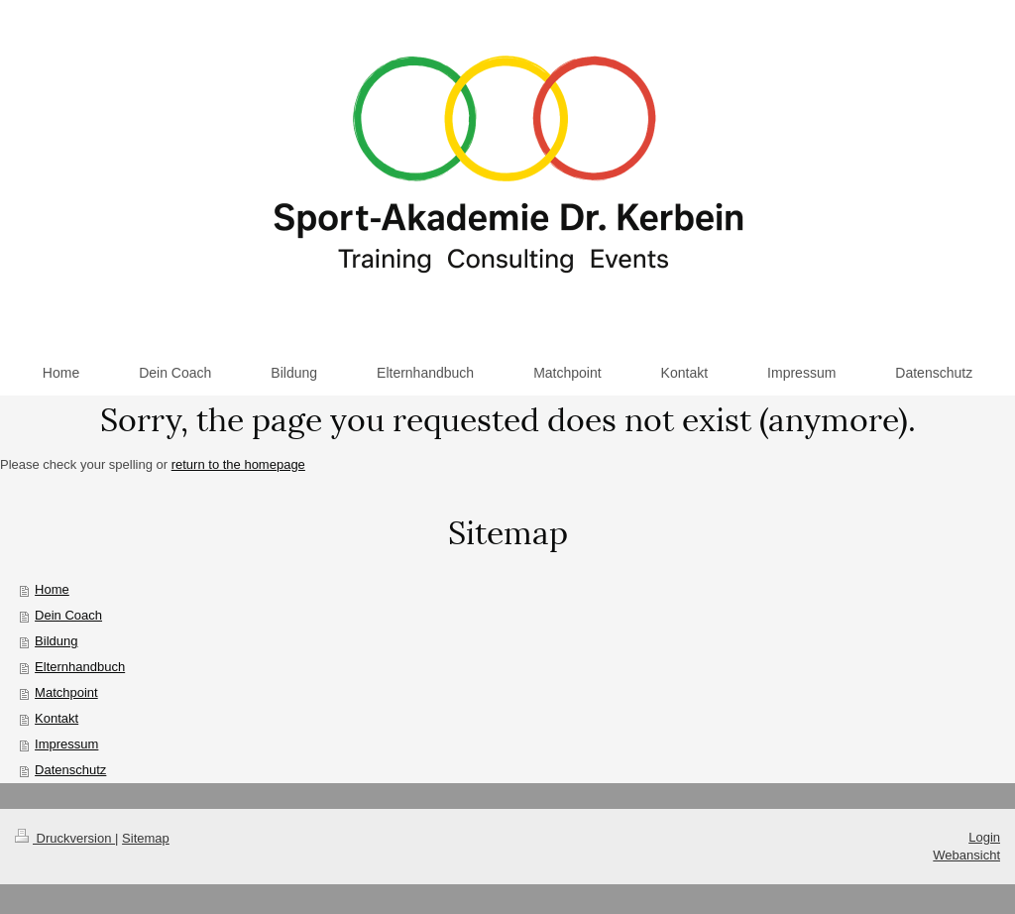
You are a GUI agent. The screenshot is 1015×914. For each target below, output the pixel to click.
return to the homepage (238, 464)
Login (984, 837)
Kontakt (56, 718)
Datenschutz (70, 769)
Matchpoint (66, 692)
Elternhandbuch (80, 666)
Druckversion (65, 838)
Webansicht (966, 855)
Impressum (66, 744)
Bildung (56, 640)
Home (52, 589)
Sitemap (145, 838)
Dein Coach (68, 615)
